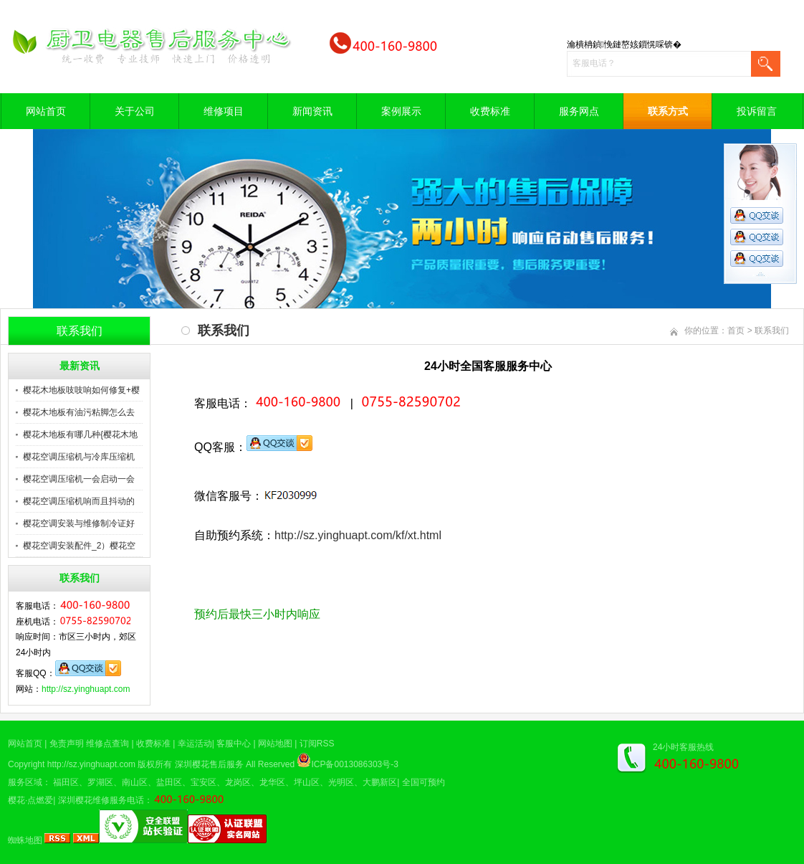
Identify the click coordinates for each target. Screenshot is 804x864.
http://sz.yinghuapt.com (86, 689)
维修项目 (224, 111)
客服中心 (233, 744)
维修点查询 (107, 744)
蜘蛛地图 (25, 840)
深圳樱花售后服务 (209, 764)
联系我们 (772, 331)
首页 (736, 331)
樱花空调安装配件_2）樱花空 (79, 546)
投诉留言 (757, 111)
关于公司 (135, 111)
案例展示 (401, 111)
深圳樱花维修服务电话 (101, 800)
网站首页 (46, 111)
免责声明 (66, 744)
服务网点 (579, 111)
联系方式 (668, 111)
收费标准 (490, 111)
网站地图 (275, 744)
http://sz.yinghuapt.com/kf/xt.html (357, 535)
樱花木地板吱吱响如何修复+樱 (81, 390)
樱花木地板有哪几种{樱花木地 (80, 434)
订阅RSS (317, 744)
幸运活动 (195, 744)
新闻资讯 (312, 111)
